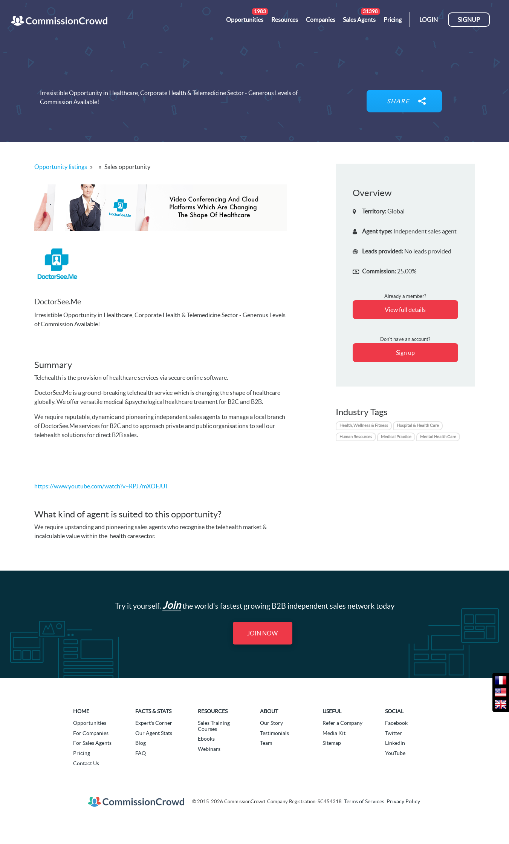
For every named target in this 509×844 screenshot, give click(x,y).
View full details (405, 309)
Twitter (393, 733)
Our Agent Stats (153, 733)
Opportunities (89, 723)
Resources (213, 711)
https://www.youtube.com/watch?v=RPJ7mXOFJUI (100, 486)
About (269, 711)
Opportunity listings (60, 166)
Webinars (209, 749)
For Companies (91, 733)
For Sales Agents (92, 743)
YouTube (395, 753)
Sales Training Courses (214, 726)
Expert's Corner (153, 723)
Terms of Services (364, 801)
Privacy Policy (403, 801)
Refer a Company (342, 723)
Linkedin (395, 743)
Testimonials (274, 733)
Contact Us (86, 763)
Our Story (271, 723)
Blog (140, 743)
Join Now (262, 633)
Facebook (396, 723)
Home (81, 711)
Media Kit (334, 733)
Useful (332, 711)
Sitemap (332, 743)
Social (394, 711)
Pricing (81, 753)
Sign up (405, 352)
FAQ (140, 753)
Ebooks (206, 739)
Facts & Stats (153, 711)
